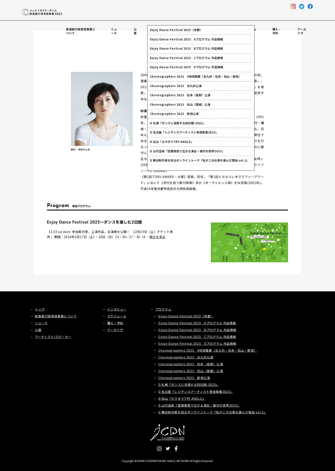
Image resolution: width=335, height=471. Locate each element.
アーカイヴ (305, 27)
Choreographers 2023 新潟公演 (184, 378)
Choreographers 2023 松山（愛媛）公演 (190, 371)
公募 (156, 27)
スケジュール (261, 27)
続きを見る (158, 237)
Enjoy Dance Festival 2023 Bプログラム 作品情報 (197, 330)
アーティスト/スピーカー (204, 27)
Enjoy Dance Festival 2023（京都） (186, 316)
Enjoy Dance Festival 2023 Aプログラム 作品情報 (197, 323)
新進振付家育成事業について (109, 27)
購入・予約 (284, 27)
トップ (40, 309)
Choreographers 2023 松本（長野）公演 (190, 364)
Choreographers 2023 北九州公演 (185, 357)
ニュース (141, 27)
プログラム (173, 27)
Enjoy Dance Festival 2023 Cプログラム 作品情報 (197, 337)
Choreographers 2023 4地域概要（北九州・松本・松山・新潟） (207, 350)
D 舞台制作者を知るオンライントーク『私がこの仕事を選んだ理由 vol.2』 (212, 412)
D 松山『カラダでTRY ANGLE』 (182, 398)
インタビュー (237, 27)
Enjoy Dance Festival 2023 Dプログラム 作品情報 (197, 343)
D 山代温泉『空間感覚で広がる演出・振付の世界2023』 (199, 405)
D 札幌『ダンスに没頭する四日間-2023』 (188, 384)
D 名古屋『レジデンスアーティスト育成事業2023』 (195, 392)
